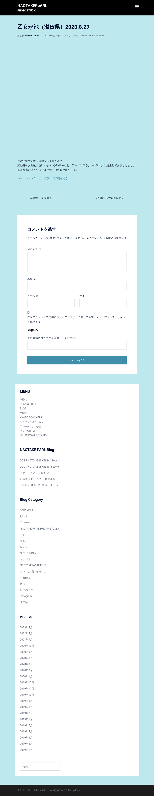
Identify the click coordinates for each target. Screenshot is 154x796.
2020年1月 (26, 676)
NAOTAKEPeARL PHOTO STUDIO (39, 528)
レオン (76, 36)
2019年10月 (27, 694)
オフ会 (24, 602)
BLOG (23, 408)
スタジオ (25, 559)
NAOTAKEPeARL (32, 5)
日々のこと (26, 590)
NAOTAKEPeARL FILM (92, 36)
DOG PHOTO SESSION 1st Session (40, 466)
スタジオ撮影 (28, 553)
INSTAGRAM (27, 430)
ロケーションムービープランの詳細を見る (42, 178)
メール (33, 295)
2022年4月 (26, 633)
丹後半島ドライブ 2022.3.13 (37, 479)
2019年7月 (26, 713)
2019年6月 (26, 719)
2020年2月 (26, 670)
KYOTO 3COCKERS (31, 417)
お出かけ (25, 577)
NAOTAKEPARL (33, 36)
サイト (83, 295)
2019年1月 (26, 749)
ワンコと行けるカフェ (33, 422)
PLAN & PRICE (28, 404)
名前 (31, 278)
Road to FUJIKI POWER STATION (39, 485)
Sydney (76, 790)
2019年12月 (27, 682)
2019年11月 (27, 688)
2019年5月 (26, 725)
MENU (23, 399)
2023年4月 (26, 627)
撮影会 (24, 541)
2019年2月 (26, 743)
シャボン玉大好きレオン (109, 197)
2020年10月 (27, 645)
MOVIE (24, 413)
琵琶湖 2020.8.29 (41, 197)
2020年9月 (26, 651)
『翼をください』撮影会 (34, 472)
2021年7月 (26, 639)
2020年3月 (26, 664)
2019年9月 (26, 700)
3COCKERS (26, 510)
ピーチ (24, 516)
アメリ (67, 36)
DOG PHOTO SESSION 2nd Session (40, 460)
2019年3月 (26, 737)
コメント (34, 248)
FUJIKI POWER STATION (34, 435)
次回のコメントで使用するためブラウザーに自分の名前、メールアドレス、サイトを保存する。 (76, 319)
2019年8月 (26, 707)
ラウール (25, 522)
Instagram (26, 596)
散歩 (22, 583)
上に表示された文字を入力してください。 (52, 338)
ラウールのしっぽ (30, 426)
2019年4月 (26, 731)
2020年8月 (26, 658)
